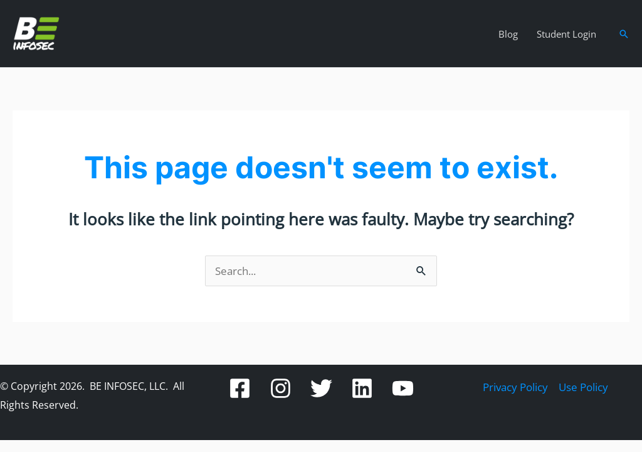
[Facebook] (240, 388)
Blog (508, 34)
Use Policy (583, 387)
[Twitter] (321, 388)
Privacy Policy (515, 387)
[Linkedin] (362, 388)
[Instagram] (281, 388)
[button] (623, 34)
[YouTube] (403, 388)
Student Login (566, 34)
